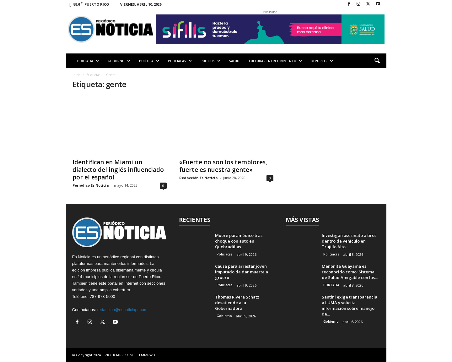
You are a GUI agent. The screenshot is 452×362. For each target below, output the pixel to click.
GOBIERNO (119, 61)
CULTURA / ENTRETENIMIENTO (275, 61)
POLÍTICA (149, 61)
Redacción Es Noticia (198, 177)
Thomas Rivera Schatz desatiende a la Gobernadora (237, 302)
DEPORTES (322, 61)
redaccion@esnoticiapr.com (122, 309)
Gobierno (224, 316)
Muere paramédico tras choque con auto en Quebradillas (238, 241)
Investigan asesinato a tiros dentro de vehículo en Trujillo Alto (349, 241)
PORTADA (88, 61)
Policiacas (225, 254)
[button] (377, 61)
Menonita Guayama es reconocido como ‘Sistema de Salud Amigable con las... (350, 271)
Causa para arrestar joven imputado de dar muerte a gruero (241, 271)
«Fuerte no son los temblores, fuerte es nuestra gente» (223, 166)
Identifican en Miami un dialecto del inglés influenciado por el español (118, 169)
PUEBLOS (210, 61)
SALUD (234, 61)
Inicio (76, 75)
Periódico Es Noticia (91, 185)
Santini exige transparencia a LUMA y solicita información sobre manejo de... (349, 305)
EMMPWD (147, 355)
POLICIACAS (180, 61)
